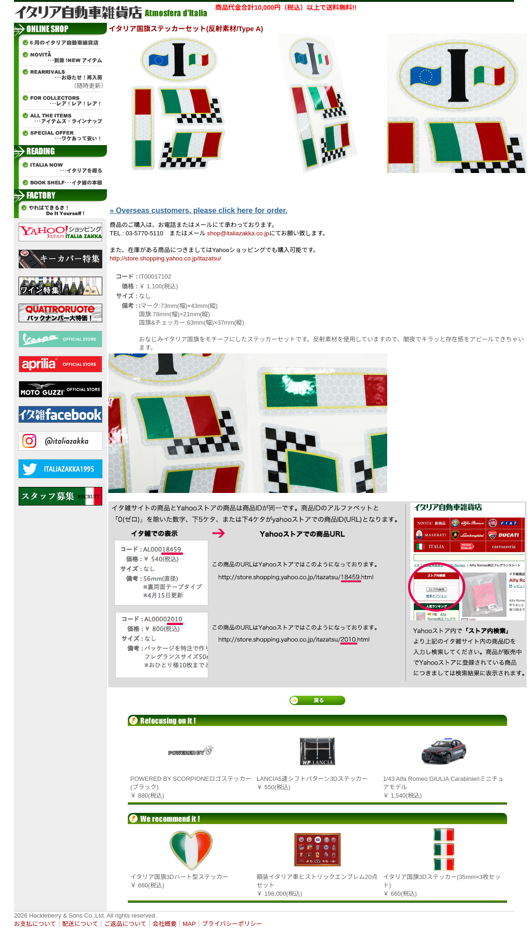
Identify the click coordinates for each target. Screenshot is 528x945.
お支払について (35, 923)
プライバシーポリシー (232, 923)
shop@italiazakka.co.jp (238, 233)
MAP (189, 923)
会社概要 (164, 923)
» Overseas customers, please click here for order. (198, 210)
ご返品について (125, 923)
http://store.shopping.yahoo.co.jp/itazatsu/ (165, 258)
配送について (80, 923)
